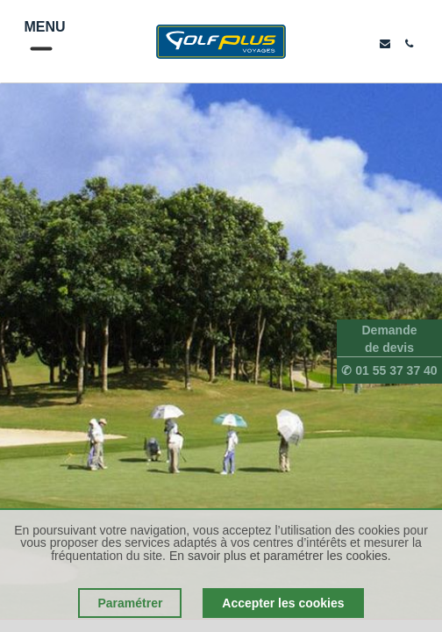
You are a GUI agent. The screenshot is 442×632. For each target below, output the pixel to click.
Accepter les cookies (283, 603)
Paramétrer (129, 603)
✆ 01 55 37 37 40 (389, 370)
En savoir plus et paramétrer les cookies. (280, 556)
